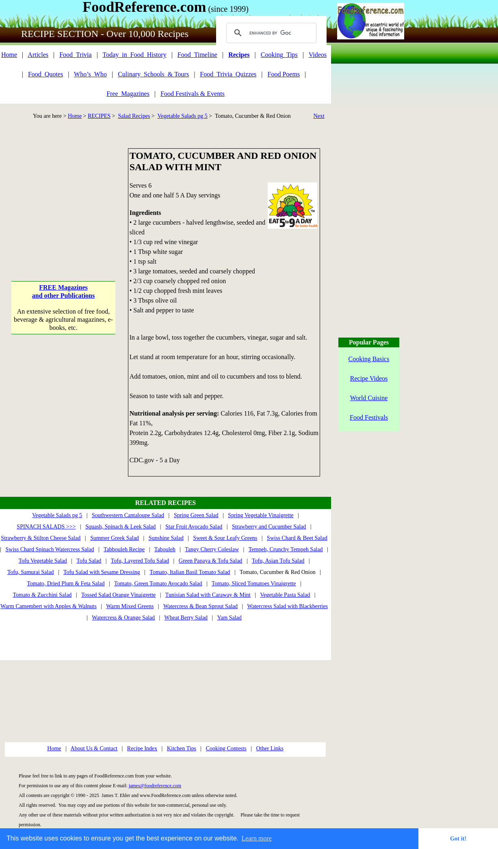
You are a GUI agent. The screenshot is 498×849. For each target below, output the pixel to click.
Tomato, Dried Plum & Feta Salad (65, 583)
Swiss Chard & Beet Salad (297, 538)
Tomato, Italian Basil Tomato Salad (189, 572)
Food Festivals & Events (192, 93)
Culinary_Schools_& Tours (153, 74)
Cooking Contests (226, 748)
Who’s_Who (90, 74)
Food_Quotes (45, 74)
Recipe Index (142, 748)
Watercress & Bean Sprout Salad (200, 606)
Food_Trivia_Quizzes (228, 74)
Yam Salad (229, 618)
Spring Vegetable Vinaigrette (260, 515)
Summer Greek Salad (114, 538)
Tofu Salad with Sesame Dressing (101, 572)
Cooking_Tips (279, 54)
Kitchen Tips (181, 748)
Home (9, 54)
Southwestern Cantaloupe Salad (128, 515)
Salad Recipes (134, 116)
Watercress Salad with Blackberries (287, 606)
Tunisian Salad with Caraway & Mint (208, 595)
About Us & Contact (94, 748)
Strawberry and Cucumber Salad (269, 527)
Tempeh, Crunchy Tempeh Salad (286, 549)
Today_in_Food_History (135, 54)
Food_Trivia (75, 54)
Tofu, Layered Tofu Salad (140, 561)
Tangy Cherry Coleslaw (212, 549)
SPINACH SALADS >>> (46, 527)
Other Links (269, 748)
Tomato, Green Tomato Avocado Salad (158, 583)
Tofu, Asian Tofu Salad (278, 561)
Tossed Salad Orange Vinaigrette (118, 595)
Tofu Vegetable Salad (43, 561)
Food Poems (284, 74)
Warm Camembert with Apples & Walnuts (48, 606)
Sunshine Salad (166, 538)
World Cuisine (369, 397)
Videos (318, 54)
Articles (38, 54)
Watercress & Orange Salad (123, 618)
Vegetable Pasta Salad (285, 595)
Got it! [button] (458, 838)
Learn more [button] (257, 838)
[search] (270, 33)
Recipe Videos (369, 378)
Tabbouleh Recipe (124, 549)
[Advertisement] (63, 199)
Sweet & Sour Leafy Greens (225, 538)
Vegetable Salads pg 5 (183, 116)
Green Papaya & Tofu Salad (211, 561)
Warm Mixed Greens (130, 606)
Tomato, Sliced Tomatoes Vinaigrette (254, 583)
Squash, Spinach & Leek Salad (120, 527)
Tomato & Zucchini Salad (42, 595)
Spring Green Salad (196, 515)
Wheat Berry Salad (186, 618)
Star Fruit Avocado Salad (193, 527)
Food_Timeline (197, 54)
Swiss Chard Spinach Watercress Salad (50, 549)
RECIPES (99, 116)
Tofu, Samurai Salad (30, 572)
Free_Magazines (127, 93)
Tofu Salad (88, 561)
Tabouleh (164, 549)
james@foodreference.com (155, 785)
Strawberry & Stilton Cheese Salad (40, 538)
